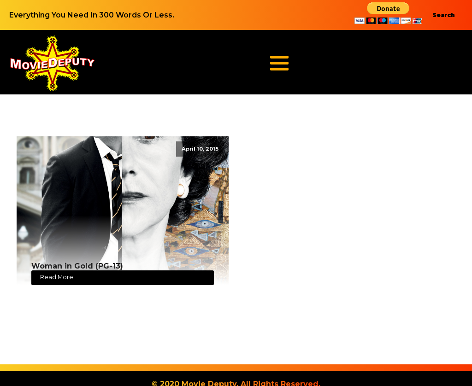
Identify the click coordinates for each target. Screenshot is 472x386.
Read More (56, 277)
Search (443, 15)
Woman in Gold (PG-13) (77, 266)
